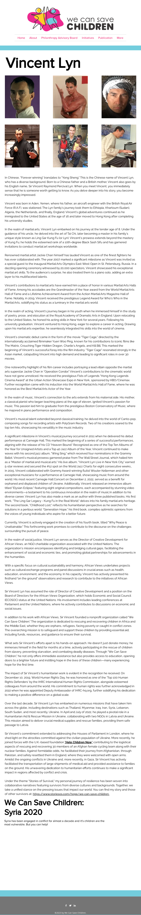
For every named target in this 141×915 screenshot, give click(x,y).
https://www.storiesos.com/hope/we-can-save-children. (71, 794)
